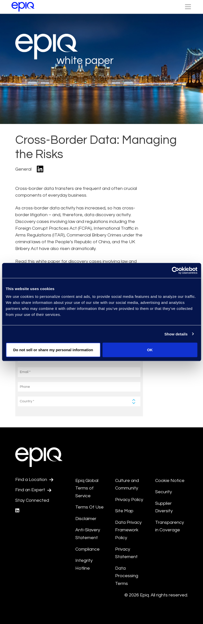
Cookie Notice (169, 480)
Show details (176, 334)
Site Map (124, 511)
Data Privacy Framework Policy (128, 530)
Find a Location (34, 479)
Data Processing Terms (126, 576)
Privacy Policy (129, 499)
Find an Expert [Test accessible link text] (33, 489)
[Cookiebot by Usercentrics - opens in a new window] (175, 270)
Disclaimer (85, 518)
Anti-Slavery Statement (87, 534)
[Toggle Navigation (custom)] (188, 7)
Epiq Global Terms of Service (86, 488)
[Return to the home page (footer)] (23, 7)
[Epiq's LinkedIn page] (17, 510)
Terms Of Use (89, 507)
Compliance (87, 549)
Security (163, 491)
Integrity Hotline (84, 564)
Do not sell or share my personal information (53, 350)
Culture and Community (127, 484)
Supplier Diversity (164, 507)
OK (150, 350)
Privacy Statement (126, 553)
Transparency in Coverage (169, 526)
